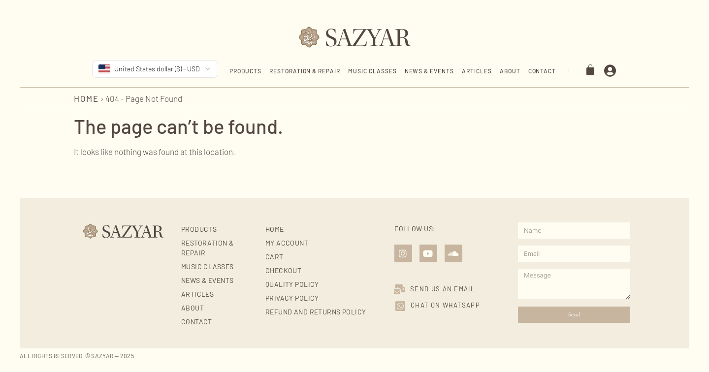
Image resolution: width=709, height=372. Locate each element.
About (510, 70)
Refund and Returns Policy (315, 312)
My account (286, 243)
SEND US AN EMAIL (442, 289)
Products (245, 70)
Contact (542, 70)
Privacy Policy (292, 298)
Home (86, 98)
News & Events (429, 70)
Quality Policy (292, 284)
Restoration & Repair (304, 70)
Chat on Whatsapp (445, 305)
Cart (274, 256)
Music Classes (372, 70)
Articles (477, 70)
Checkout (283, 270)
